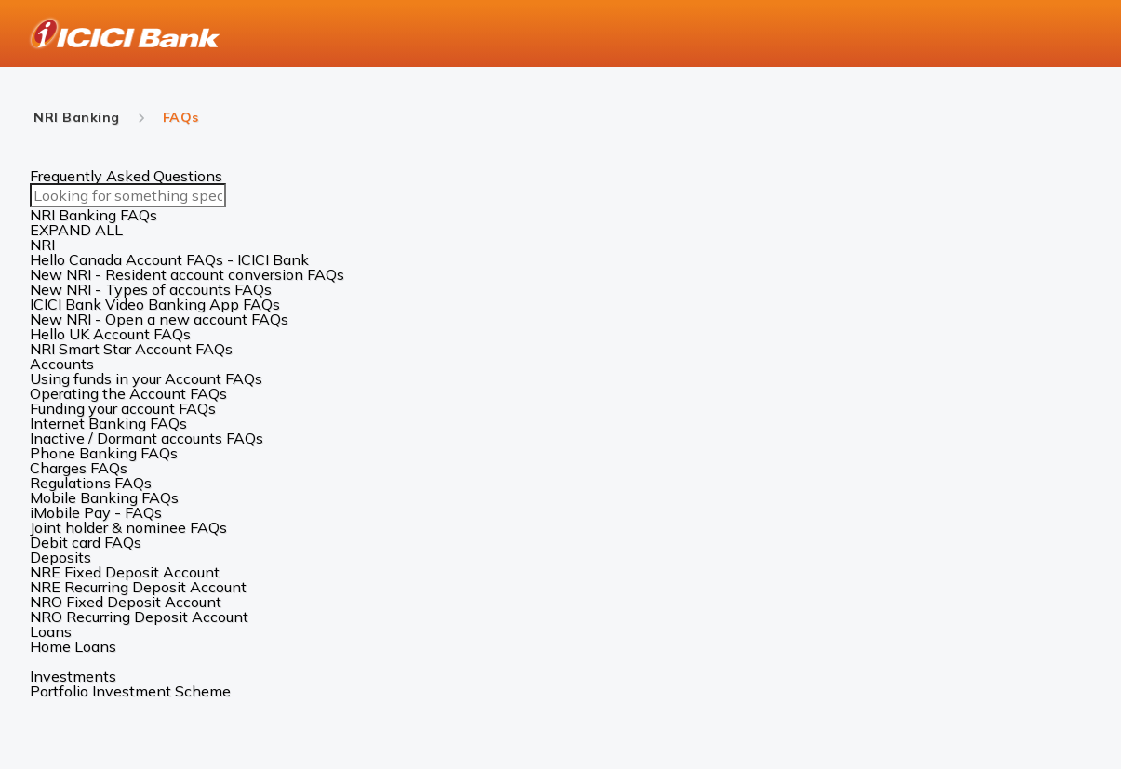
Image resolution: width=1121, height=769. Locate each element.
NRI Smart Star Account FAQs (131, 348)
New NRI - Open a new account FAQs (159, 319)
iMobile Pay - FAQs (96, 512)
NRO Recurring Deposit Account (139, 616)
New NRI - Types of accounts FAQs (151, 289)
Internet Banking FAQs (108, 423)
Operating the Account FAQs (128, 393)
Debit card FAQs (85, 542)
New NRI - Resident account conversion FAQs (187, 274)
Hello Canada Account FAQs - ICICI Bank (169, 259)
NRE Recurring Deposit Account (138, 586)
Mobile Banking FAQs (104, 497)
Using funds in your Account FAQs (146, 378)
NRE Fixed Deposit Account (125, 572)
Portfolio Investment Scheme (130, 691)
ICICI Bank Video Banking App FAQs (155, 304)
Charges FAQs (78, 467)
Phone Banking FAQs (104, 453)
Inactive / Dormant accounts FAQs (146, 438)
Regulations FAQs (91, 482)
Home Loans (73, 646)
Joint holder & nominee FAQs (128, 527)
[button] (560, 244)
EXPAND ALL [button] (76, 229)
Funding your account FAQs (123, 408)
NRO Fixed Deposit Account (125, 601)
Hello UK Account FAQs (110, 334)
